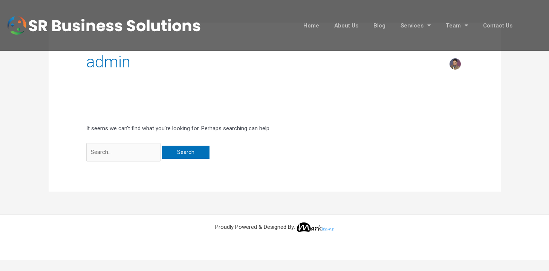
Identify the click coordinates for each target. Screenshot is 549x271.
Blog (379, 25)
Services (416, 25)
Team (457, 25)
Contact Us (497, 25)
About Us (346, 25)
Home (311, 25)
